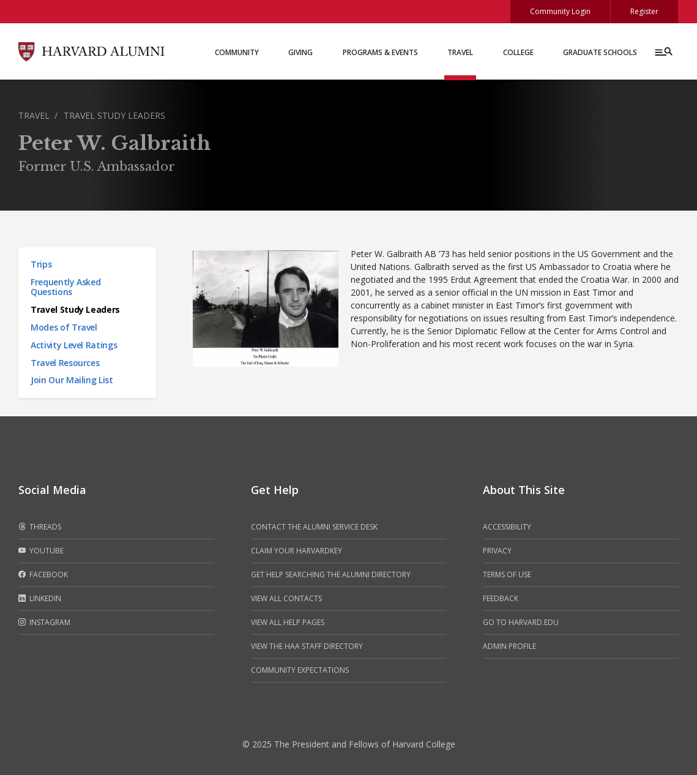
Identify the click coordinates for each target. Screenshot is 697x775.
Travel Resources (65, 363)
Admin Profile (509, 646)
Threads (39, 527)
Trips (41, 264)
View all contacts (286, 598)
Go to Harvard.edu (521, 622)
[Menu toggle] (663, 51)
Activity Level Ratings (74, 345)
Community (237, 52)
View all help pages (287, 622)
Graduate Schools (600, 52)
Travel (460, 52)
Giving (300, 52)
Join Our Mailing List (72, 380)
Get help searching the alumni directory (331, 574)
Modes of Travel (64, 327)
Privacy (497, 550)
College (518, 52)
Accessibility (507, 527)
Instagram (44, 622)
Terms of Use (507, 574)
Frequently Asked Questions (65, 287)
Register (644, 11)
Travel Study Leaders (114, 115)
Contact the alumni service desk (314, 527)
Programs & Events (380, 52)
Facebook (43, 574)
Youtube (41, 550)
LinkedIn (39, 598)
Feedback (500, 598)
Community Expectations (300, 670)
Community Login (560, 11)
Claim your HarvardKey (296, 550)
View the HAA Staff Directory (307, 646)
